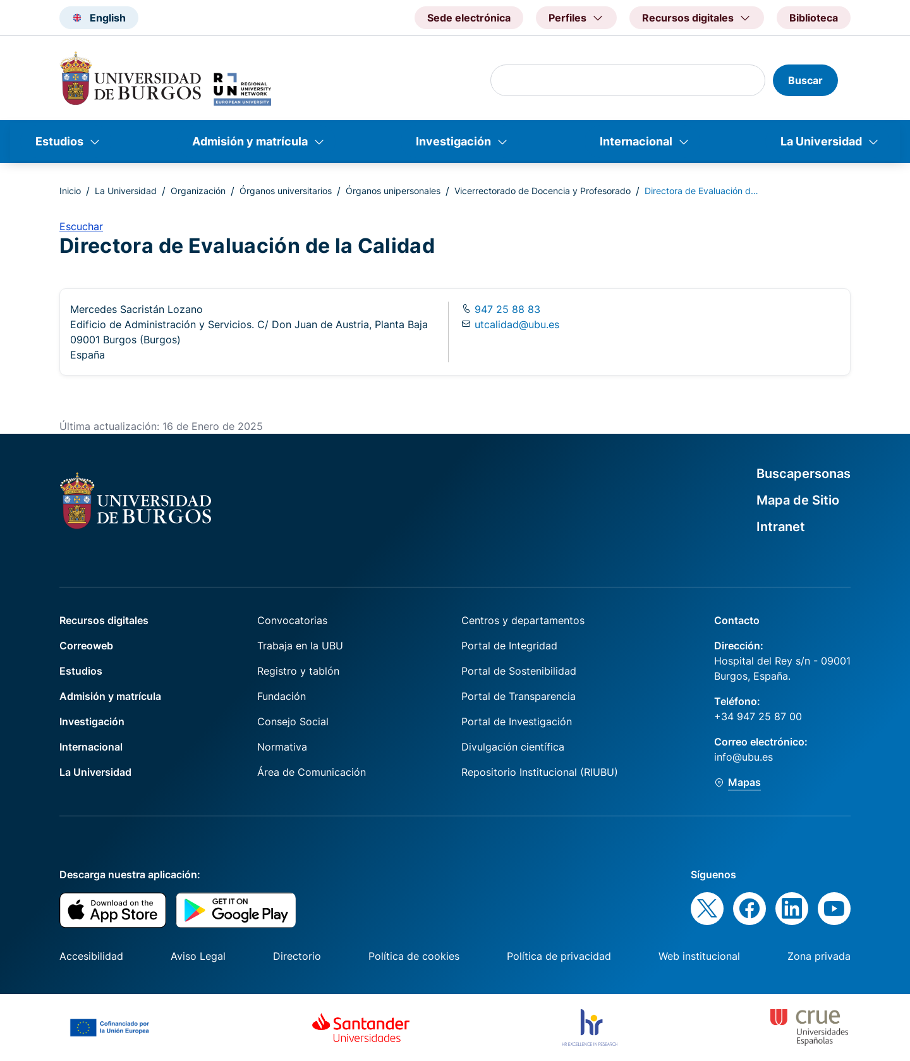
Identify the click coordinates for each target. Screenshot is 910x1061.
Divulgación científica (512, 746)
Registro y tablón (298, 671)
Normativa (282, 746)
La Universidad (821, 141)
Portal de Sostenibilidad (518, 671)
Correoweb (86, 645)
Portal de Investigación (516, 721)
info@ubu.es (743, 757)
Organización (198, 190)
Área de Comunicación (311, 772)
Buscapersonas (803, 473)
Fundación (281, 696)
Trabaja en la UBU (300, 645)
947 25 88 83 (505, 309)
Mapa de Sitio (797, 500)
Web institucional (699, 956)
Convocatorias (292, 620)
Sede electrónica (469, 17)
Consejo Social (293, 721)
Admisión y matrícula (250, 141)
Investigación (453, 141)
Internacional (636, 141)
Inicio (70, 190)
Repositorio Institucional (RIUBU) (539, 772)
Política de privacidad (559, 956)
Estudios (59, 141)
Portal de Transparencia (518, 696)
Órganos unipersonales (393, 190)
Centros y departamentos (523, 620)
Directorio (297, 956)
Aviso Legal (198, 956)
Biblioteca (813, 17)
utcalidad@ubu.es (517, 324)
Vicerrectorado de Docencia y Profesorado (542, 190)
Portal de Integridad (509, 645)
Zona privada (819, 956)
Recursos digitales (104, 620)
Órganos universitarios (286, 190)
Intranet (780, 526)
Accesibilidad (91, 956)
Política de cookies (413, 956)
